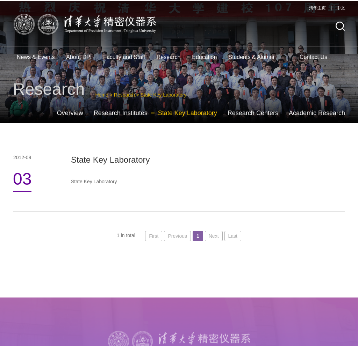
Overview (70, 117)
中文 (341, 11)
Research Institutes (121, 117)
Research (168, 60)
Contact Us (313, 60)
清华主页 (317, 11)
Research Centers (253, 117)
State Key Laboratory (187, 117)
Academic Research (317, 117)
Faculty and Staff (124, 60)
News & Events (36, 60)
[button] (340, 29)
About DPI (79, 60)
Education (204, 60)
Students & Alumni (251, 60)
